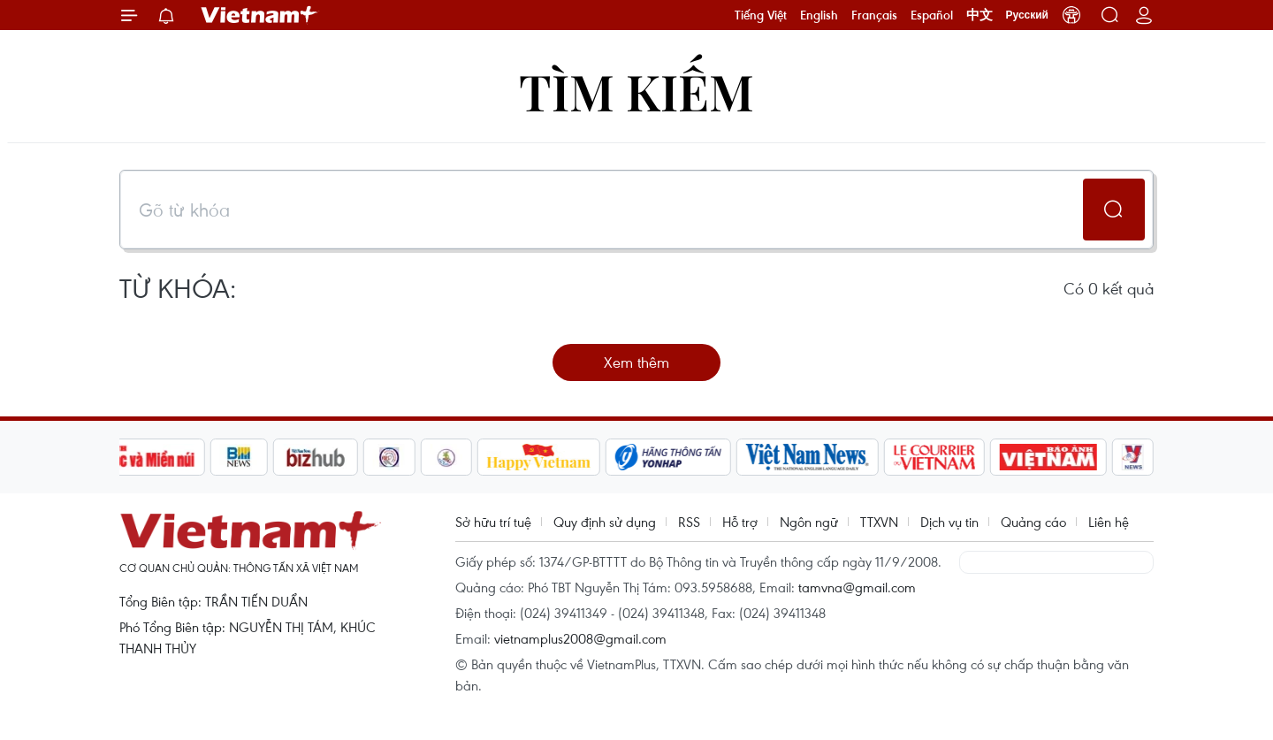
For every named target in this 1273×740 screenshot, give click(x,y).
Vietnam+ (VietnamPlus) (260, 15)
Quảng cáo (1033, 521)
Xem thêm (636, 362)
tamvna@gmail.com (857, 587)
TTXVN (879, 521)
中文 (979, 15)
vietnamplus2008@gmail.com (580, 638)
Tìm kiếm (636, 90)
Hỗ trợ (740, 521)
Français (874, 15)
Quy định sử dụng (604, 521)
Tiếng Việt (761, 15)
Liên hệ (1108, 521)
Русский (1027, 15)
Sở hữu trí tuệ (493, 521)
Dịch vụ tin (949, 521)
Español (932, 15)
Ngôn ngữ (809, 521)
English (819, 15)
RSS (689, 521)
